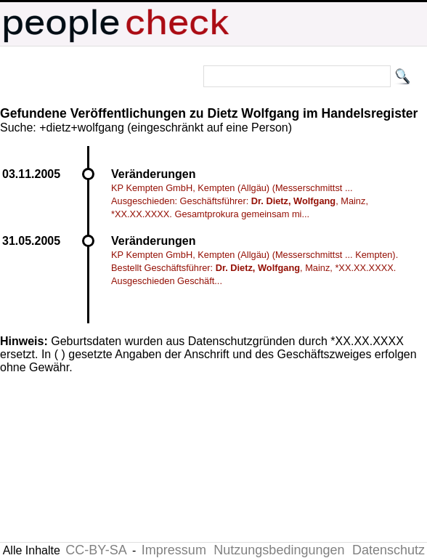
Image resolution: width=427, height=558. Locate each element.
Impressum (174, 550)
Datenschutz (388, 550)
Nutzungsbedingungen (279, 550)
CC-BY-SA (95, 550)
